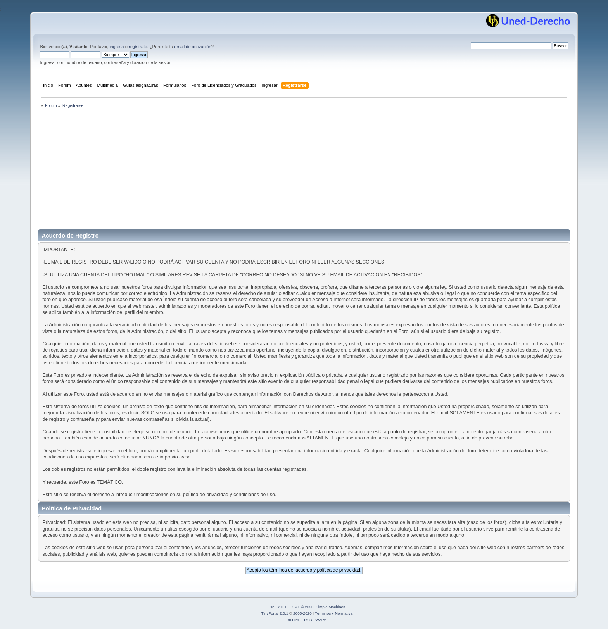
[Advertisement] (304, 171)
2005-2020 (302, 613)
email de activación (192, 46)
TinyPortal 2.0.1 (274, 613)
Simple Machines (330, 607)
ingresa (117, 46)
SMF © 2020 (303, 607)
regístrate (138, 46)
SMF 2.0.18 (279, 607)
